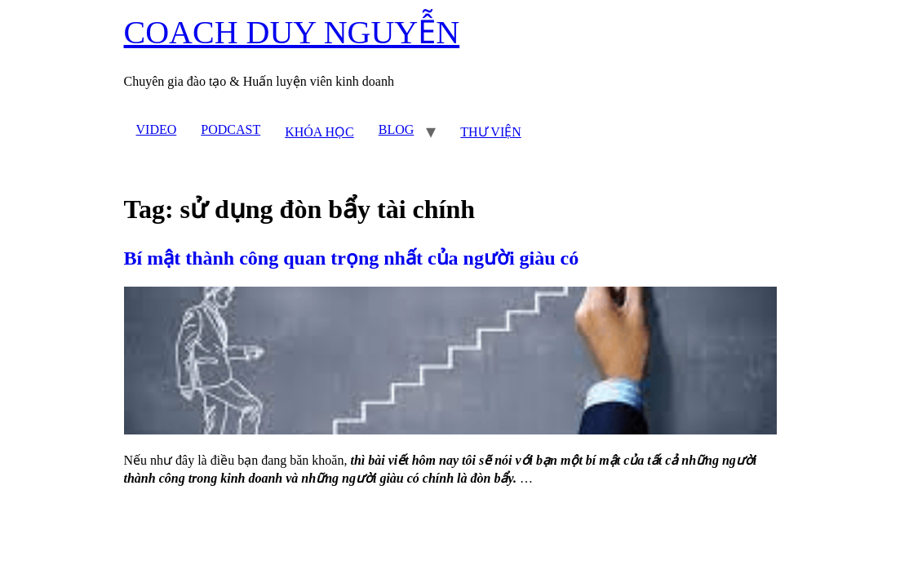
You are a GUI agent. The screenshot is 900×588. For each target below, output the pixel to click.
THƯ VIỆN (490, 132)
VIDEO (156, 129)
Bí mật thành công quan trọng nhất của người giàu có (351, 258)
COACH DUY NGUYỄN (292, 32)
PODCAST (230, 129)
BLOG (397, 129)
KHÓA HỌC (319, 132)
